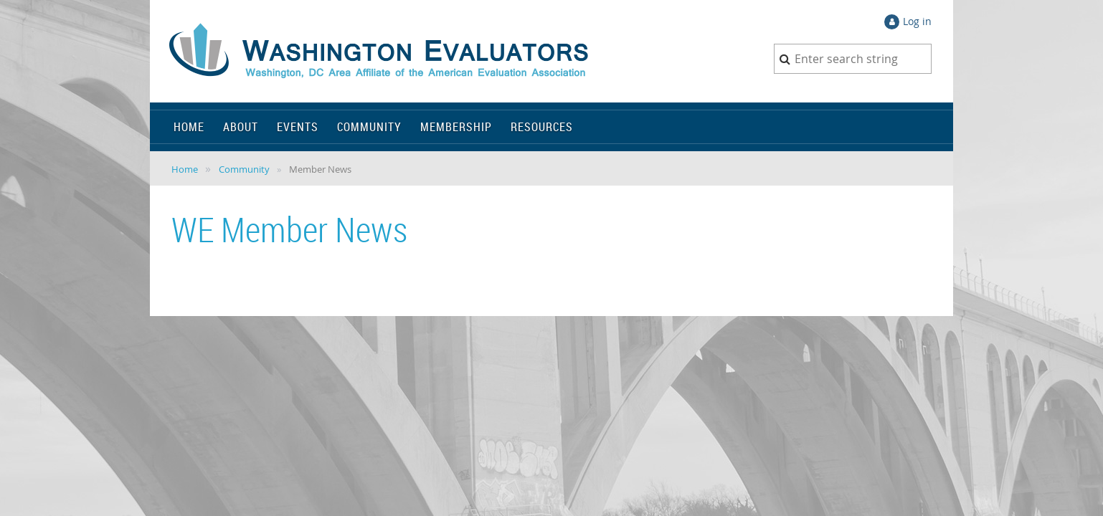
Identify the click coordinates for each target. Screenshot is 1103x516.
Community (244, 169)
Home (184, 169)
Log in (917, 21)
